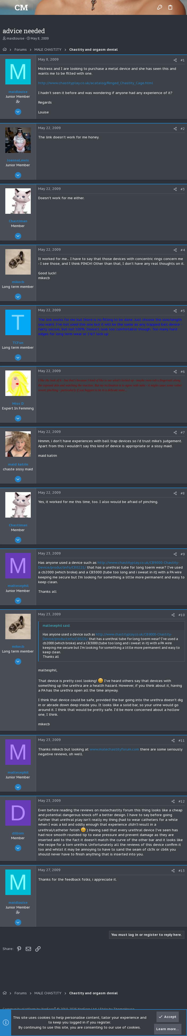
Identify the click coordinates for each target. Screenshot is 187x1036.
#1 (183, 60)
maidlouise (15, 38)
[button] (8, 7)
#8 (183, 493)
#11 (182, 740)
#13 (182, 870)
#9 (183, 554)
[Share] (175, 60)
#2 (183, 128)
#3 (183, 189)
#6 (183, 371)
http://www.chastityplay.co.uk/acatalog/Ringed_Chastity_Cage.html (95, 83)
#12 (182, 801)
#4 (183, 250)
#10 (182, 615)
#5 (183, 311)
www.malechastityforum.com (114, 749)
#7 (183, 432)
